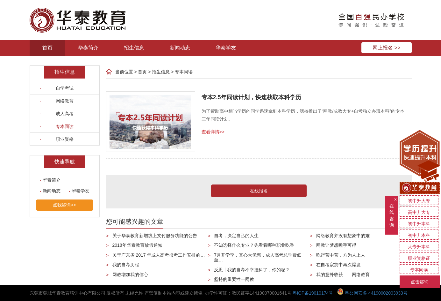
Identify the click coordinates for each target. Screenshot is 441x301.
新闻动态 (180, 47)
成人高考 (65, 113)
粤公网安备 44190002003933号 (372, 293)
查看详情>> (213, 131)
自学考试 (65, 88)
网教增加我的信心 (130, 274)
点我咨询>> (64, 204)
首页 (47, 47)
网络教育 (65, 100)
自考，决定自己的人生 (236, 235)
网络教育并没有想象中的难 (343, 235)
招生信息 (134, 47)
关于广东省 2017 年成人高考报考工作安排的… (158, 255)
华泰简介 (88, 47)
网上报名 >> (386, 47)
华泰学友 (226, 47)
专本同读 (65, 126)
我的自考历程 (125, 264)
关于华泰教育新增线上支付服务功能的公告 (154, 235)
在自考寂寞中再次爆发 (338, 264)
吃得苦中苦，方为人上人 (340, 255)
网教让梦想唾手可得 (336, 245)
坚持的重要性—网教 (234, 279)
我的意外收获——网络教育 (343, 274)
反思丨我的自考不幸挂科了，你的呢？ (252, 269)
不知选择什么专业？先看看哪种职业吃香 (254, 245)
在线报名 (259, 190)
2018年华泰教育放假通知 (137, 245)
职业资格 (65, 139)
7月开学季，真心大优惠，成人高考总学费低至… (257, 257)
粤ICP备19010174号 (313, 293)
